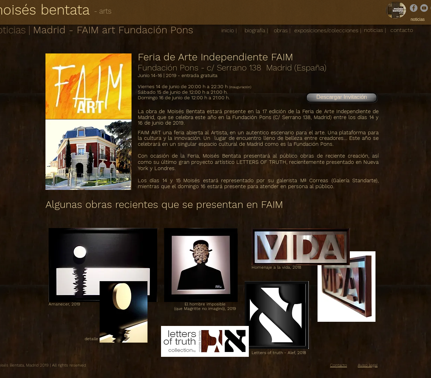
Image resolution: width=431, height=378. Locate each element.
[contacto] (401, 30)
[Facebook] (413, 8)
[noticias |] (375, 30)
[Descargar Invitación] (341, 97)
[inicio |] (229, 30)
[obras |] (282, 30)
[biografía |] (256, 30)
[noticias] (417, 20)
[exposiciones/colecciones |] (327, 30)
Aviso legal (368, 365)
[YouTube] (424, 8)
